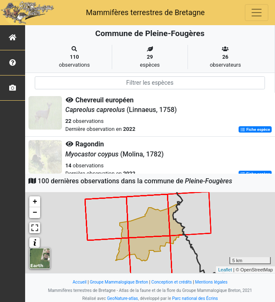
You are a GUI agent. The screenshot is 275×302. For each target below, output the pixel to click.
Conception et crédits (171, 282)
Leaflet (225, 269)
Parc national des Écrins (195, 298)
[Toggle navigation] (256, 12)
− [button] (35, 213)
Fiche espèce (255, 129)
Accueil (79, 282)
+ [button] (35, 202)
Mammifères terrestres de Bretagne (145, 12)
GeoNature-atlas (122, 298)
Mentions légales (211, 282)
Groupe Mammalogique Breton (119, 282)
